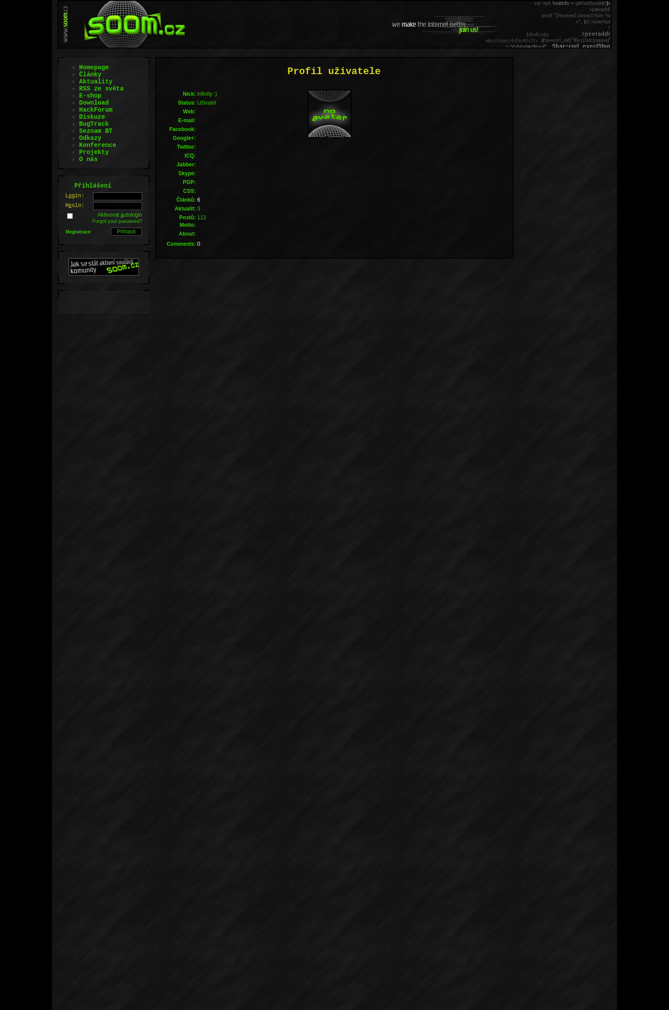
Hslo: (74, 206)
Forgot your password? (118, 221)
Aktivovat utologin (120, 215)
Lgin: (74, 196)
